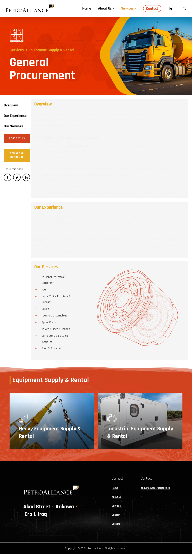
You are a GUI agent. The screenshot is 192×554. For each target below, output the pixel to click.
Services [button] (116, 506)
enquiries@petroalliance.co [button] (155, 488)
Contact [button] (116, 515)
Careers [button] (116, 524)
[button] (11, 105)
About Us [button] (117, 497)
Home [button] (115, 488)
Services (17, 50)
